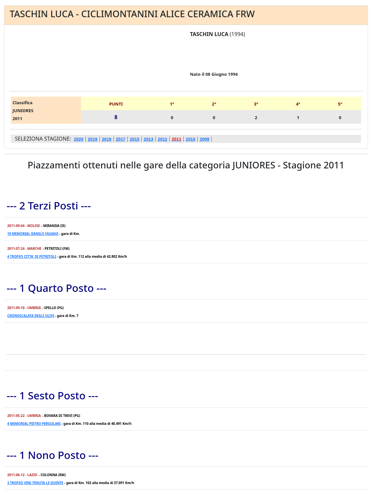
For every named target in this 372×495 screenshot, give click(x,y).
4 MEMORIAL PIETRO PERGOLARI (34, 423)
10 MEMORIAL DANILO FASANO (33, 233)
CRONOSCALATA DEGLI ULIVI (30, 315)
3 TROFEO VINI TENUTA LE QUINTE (35, 482)
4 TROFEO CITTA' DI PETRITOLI (31, 256)
